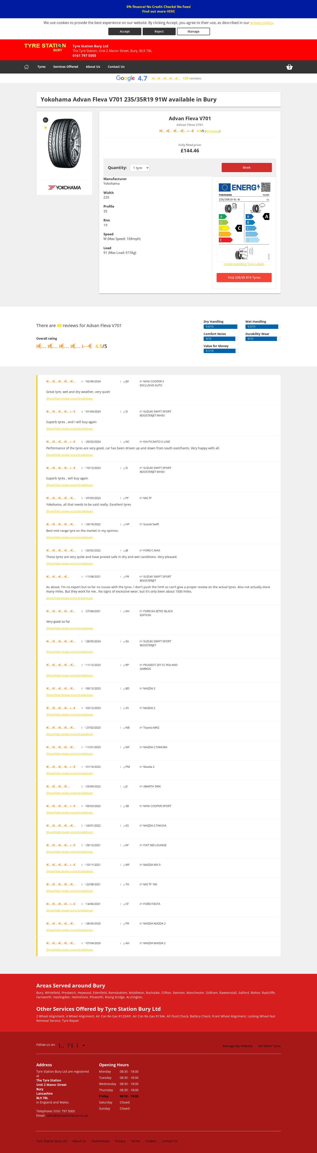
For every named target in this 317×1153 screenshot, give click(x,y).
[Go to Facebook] (61, 1045)
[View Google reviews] (158, 78)
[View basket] (289, 66)
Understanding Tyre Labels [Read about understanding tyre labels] (244, 264)
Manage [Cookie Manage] (193, 31)
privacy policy (261, 22)
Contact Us (116, 66)
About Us (93, 66)
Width (108, 192)
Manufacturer (115, 178)
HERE (171, 11)
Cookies (151, 1141)
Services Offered (65, 66)
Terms (135, 1141)
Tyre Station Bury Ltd (51, 1141)
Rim (106, 220)
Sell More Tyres (269, 1046)
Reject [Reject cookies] (159, 31)
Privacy (120, 1141)
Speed (108, 234)
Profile (108, 206)
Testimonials (100, 1141)
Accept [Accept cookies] (125, 31)
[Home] (26, 66)
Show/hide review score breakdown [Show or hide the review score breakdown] (69, 398)
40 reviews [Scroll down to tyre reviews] (212, 131)
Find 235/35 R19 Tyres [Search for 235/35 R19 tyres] (244, 277)
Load (107, 247)
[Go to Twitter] (70, 1045)
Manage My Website (238, 1046)
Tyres (41, 66)
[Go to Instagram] (81, 1045)
